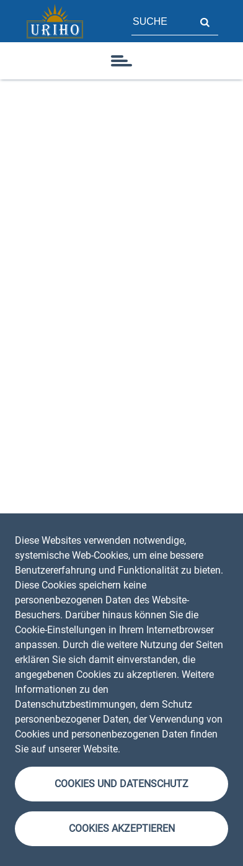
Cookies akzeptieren (122, 828)
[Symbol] (121, 60)
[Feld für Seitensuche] (161, 21)
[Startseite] (54, 21)
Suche (204, 21)
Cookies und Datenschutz (121, 784)
